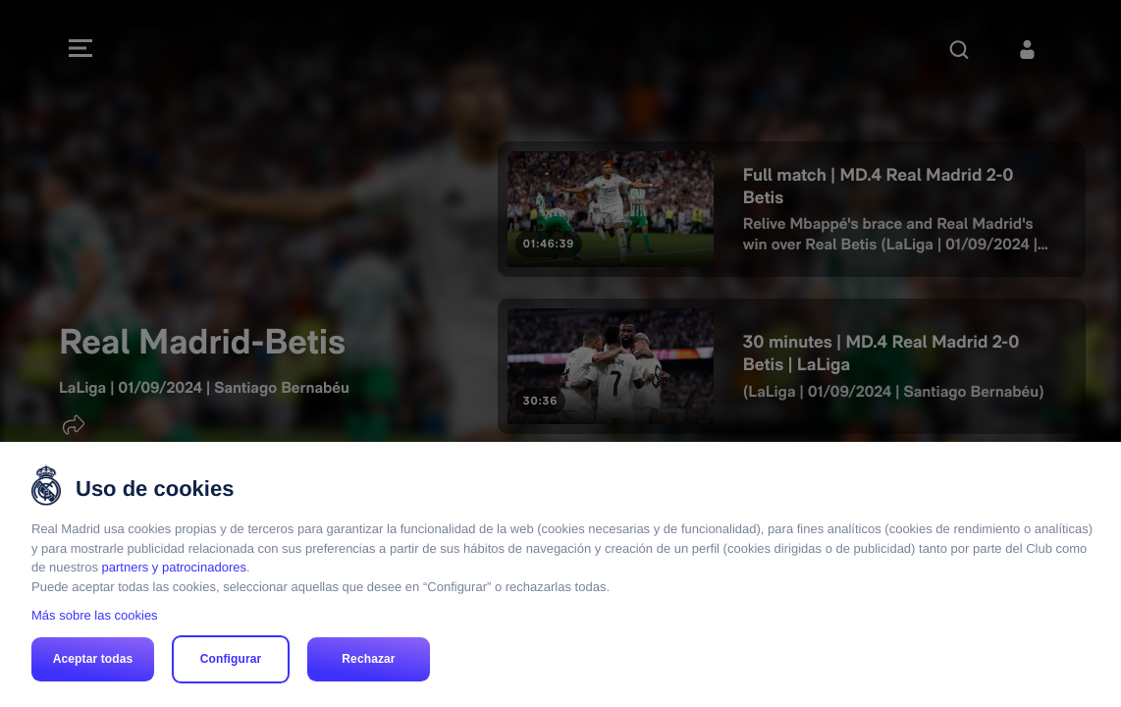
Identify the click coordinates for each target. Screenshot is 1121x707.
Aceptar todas (93, 659)
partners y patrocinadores (174, 567)
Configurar (231, 659)
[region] (560, 574)
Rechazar (368, 659)
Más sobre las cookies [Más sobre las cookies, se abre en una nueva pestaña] (94, 615)
